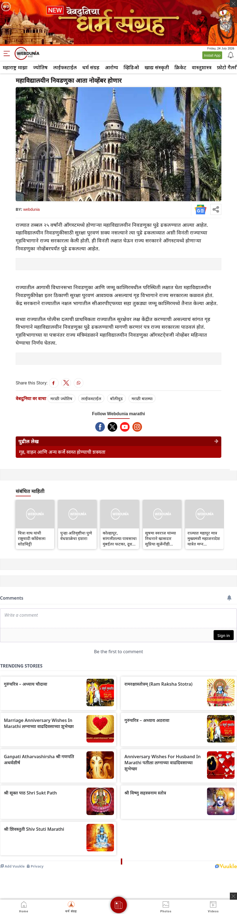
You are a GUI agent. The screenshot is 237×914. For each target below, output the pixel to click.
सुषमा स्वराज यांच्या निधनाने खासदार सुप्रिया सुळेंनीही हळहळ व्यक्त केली (160, 538)
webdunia (31, 209)
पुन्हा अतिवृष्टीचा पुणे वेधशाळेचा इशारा (76, 535)
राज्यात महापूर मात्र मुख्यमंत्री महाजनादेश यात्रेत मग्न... (203, 538)
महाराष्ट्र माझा (15, 67)
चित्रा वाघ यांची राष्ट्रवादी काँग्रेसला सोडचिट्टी (31, 538)
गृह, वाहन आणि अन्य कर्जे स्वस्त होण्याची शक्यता (62, 452)
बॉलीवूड (116, 398)
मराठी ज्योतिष (61, 398)
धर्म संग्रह (90, 67)
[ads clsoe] (233, 896)
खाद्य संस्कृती (157, 67)
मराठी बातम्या (142, 398)
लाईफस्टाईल (65, 67)
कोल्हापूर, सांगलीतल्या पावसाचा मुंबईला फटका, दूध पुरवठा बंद (120, 538)
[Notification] (230, 55)
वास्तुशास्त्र (201, 67)
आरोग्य (111, 67)
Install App (212, 55)
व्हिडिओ (131, 67)
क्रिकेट (180, 67)
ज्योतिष (40, 67)
